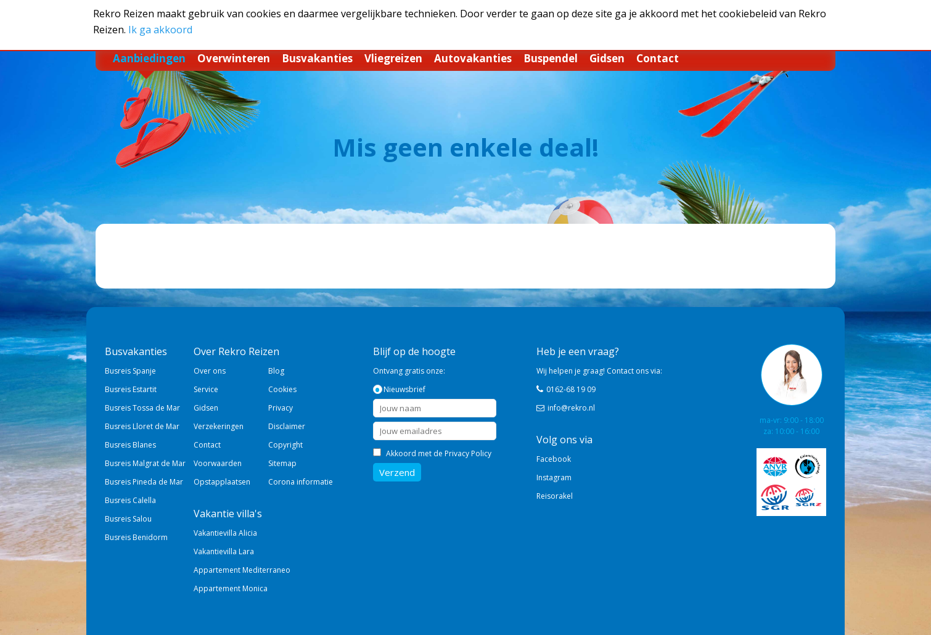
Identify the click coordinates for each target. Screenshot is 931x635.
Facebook (553, 459)
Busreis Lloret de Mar (142, 426)
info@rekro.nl (571, 408)
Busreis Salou (128, 519)
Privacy (280, 408)
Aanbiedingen (149, 58)
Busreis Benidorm (136, 537)
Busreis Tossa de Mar (142, 408)
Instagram (554, 477)
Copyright (285, 445)
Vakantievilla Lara (224, 551)
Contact (657, 58)
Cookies (282, 389)
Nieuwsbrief (404, 389)
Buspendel (550, 58)
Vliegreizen (393, 58)
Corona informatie (300, 482)
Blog (276, 371)
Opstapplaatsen (222, 482)
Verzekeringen (219, 426)
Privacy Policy (468, 453)
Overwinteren (233, 58)
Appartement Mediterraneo (242, 570)
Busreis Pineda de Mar (144, 482)
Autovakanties (473, 58)
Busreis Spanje (130, 371)
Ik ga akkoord (160, 29)
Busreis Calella (130, 500)
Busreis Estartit (131, 389)
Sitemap (282, 463)
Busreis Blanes (130, 445)
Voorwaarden (218, 463)
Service (206, 389)
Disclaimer (286, 426)
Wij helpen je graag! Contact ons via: (599, 371)
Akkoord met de (438, 453)
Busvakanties (317, 58)
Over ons (210, 371)
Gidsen (607, 58)
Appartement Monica (231, 588)
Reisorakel (554, 496)
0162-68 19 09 (571, 389)
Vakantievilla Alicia (225, 533)
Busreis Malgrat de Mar (145, 463)
